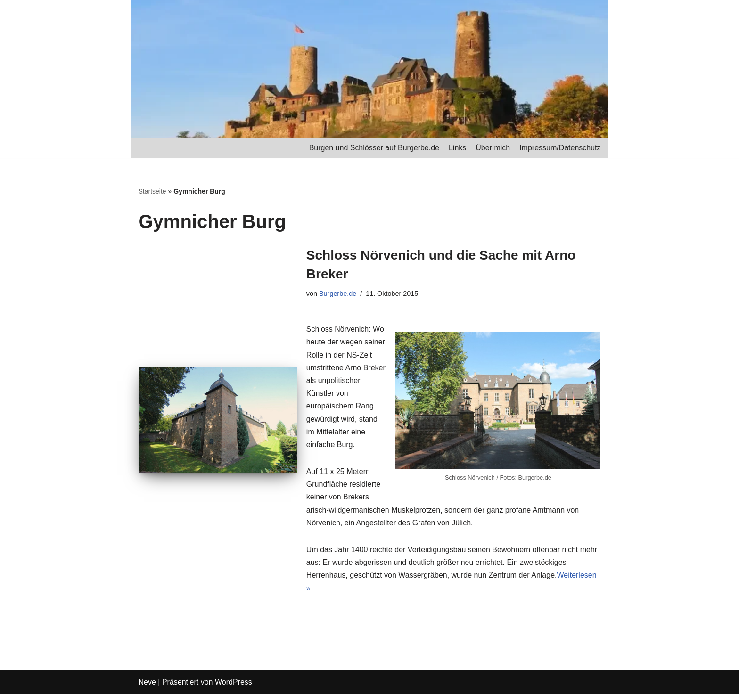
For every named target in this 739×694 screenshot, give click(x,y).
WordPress (233, 682)
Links (457, 148)
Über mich (493, 148)
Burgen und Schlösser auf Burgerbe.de (374, 148)
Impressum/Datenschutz (560, 148)
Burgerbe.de (337, 293)
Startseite (152, 191)
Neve (147, 682)
